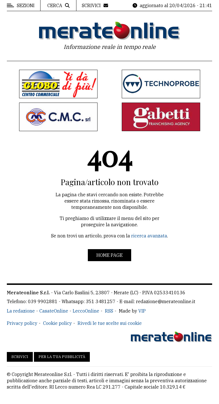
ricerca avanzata (149, 236)
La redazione (21, 311)
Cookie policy (57, 323)
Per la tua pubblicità (61, 356)
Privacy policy (22, 323)
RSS (109, 311)
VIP (142, 311)
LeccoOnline (86, 311)
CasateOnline (53, 311)
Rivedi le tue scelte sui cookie (110, 323)
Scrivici (19, 356)
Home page (109, 255)
